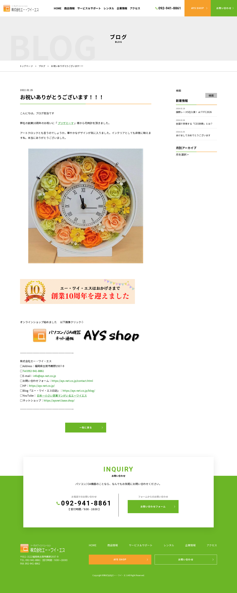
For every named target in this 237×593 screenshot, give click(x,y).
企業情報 (122, 8)
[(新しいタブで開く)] (66, 123)
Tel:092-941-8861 (33, 371)
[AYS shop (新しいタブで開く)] (86, 340)
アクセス (135, 8)
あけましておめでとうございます (193, 135)
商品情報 (69, 8)
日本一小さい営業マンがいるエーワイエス (62, 395)
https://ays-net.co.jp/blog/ (79, 390)
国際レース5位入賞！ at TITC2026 (194, 112)
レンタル (109, 8)
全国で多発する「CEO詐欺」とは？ (194, 123)
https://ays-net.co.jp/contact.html (72, 381)
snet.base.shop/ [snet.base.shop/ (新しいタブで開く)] (65, 400)
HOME (58, 8)
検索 (178, 90)
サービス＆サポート (89, 8)
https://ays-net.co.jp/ (42, 386)
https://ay (49, 400)
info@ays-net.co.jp (44, 376)
